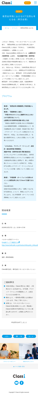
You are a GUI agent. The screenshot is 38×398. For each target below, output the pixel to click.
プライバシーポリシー (9, 361)
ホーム (7, 28)
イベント (15, 28)
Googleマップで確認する (10, 242)
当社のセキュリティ (28, 361)
